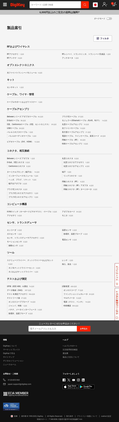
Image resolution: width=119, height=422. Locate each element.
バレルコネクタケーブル (20, 132)
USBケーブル (15, 128)
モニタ (67, 216)
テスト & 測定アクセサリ (21, 294)
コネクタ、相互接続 (18, 150)
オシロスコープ (73, 290)
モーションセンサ (17, 242)
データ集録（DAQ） (19, 290)
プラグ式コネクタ (17, 189)
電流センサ (69, 240)
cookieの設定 (106, 416)
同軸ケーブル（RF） (74, 140)
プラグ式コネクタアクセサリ (23, 193)
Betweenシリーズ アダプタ (21, 158)
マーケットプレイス (11, 350)
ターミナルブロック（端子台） (23, 172)
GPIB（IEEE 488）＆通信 (20, 286)
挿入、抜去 (69, 264)
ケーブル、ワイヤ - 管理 (20, 94)
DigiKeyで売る (9, 353)
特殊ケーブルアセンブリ (75, 144)
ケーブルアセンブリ (18, 109)
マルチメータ (72, 298)
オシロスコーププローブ (22, 302)
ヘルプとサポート (70, 346)
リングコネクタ (73, 176)
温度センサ (69, 230)
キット (10, 79)
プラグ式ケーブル (72, 117)
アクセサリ (14, 216)
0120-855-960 (11, 380)
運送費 (65, 353)
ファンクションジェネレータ (79, 294)
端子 (66, 172)
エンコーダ (14, 230)
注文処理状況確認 (70, 350)
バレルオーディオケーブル (22, 136)
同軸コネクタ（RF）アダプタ (79, 185)
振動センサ (16, 246)
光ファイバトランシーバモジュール (24, 73)
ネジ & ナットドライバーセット (24, 268)
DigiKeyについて (10, 346)
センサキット (15, 87)
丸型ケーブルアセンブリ (75, 124)
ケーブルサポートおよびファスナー (24, 102)
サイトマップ (8, 357)
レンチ (67, 260)
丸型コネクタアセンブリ (77, 166)
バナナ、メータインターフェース (25, 310)
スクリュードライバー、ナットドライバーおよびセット (30, 262)
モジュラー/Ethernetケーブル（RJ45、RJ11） (84, 120)
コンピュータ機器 (17, 204)
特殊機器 (71, 306)
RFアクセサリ (15, 54)
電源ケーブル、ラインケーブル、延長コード (84, 136)
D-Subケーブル (16, 120)
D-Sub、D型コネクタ (18, 162)
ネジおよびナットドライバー (23, 272)
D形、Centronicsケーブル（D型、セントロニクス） (32, 124)
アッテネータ (70, 58)
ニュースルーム (9, 364)
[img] (17, 5)
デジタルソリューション (13, 361)
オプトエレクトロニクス (20, 65)
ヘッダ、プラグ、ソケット (22, 180)
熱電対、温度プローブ (76, 234)
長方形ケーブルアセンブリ (76, 132)
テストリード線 (16, 298)
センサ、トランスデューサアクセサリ (25, 238)
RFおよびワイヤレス (18, 46)
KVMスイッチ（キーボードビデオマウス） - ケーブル (32, 212)
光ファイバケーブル (73, 128)
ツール (10, 252)
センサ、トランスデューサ (22, 222)
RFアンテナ (14, 58)
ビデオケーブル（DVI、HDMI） (23, 142)
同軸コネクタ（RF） (73, 182)
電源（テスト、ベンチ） (77, 302)
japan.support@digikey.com (17, 384)
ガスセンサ (14, 234)
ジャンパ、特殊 (18, 306)
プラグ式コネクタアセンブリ (23, 197)
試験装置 (69, 286)
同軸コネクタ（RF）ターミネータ (80, 189)
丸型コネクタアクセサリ (77, 162)
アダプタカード (72, 212)
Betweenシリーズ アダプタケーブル (25, 117)
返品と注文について (71, 357)
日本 (14, 416)
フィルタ (104, 38)
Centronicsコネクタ (20, 166)
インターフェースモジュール (23, 176)
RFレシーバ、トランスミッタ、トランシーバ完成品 (86, 54)
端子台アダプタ (18, 184)
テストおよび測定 (17, 279)
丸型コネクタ (70, 158)
